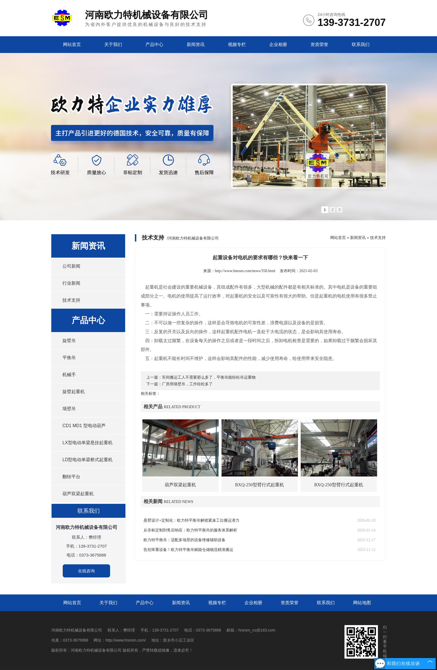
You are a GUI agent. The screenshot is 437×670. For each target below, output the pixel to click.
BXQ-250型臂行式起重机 (259, 484)
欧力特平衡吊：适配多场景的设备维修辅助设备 (184, 540)
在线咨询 (86, 571)
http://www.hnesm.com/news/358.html (245, 271)
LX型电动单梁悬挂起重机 (87, 442)
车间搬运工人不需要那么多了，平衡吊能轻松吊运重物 (209, 377)
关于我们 (113, 44)
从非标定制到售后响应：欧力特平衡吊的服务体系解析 (190, 530)
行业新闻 (71, 283)
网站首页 (72, 44)
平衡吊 (69, 357)
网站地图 (362, 602)
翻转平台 (71, 476)
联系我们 (361, 44)
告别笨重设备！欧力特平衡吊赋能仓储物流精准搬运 (188, 550)
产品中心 (154, 44)
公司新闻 (71, 266)
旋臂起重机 (73, 391)
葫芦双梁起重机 (78, 493)
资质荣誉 (319, 44)
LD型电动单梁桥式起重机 (87, 459)
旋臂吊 (69, 340)
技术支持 (71, 300)
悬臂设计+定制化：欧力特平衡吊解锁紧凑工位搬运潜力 (191, 520)
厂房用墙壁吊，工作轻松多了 (187, 384)
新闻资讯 (196, 44)
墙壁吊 (69, 408)
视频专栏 (237, 44)
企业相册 (278, 44)
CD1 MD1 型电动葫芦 (84, 425)
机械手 (69, 374)
